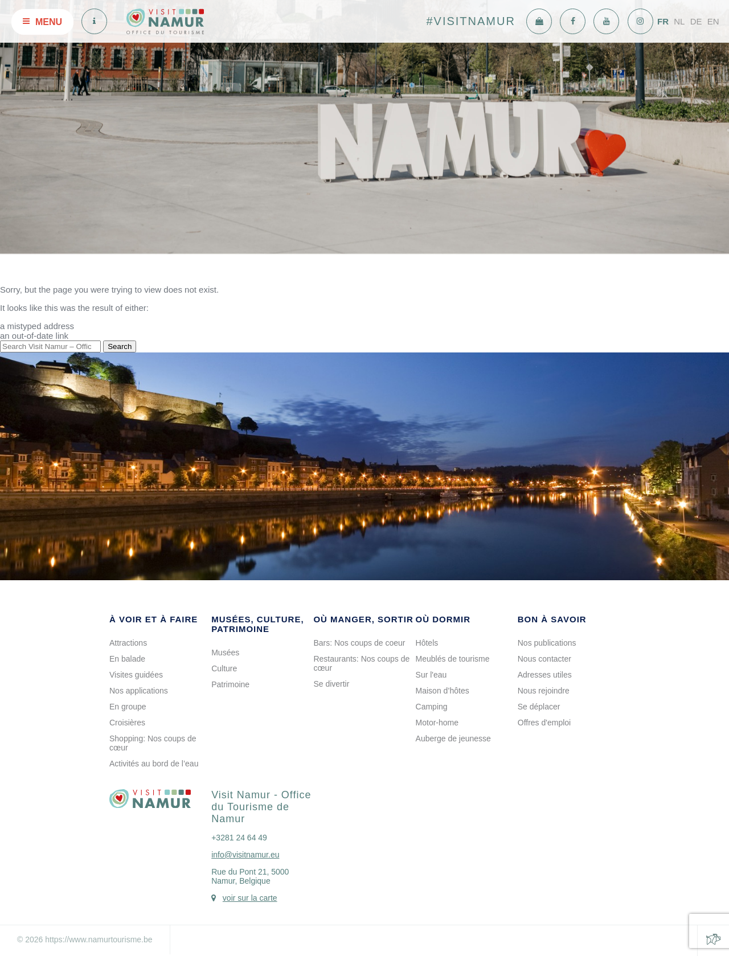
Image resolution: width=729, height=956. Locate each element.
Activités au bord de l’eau (153, 763)
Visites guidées (136, 674)
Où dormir (443, 619)
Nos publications (547, 642)
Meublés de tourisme (453, 658)
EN (713, 21)
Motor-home (437, 722)
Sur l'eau (431, 674)
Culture (224, 668)
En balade (127, 658)
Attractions (128, 642)
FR (663, 21)
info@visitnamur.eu (245, 854)
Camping (432, 706)
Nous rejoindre (544, 690)
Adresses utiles (545, 674)
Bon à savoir (552, 619)
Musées (225, 652)
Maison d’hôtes (442, 690)
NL (679, 21)
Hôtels (427, 642)
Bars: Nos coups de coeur (359, 642)
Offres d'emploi (544, 722)
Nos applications (138, 690)
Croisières (127, 722)
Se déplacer (539, 706)
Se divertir (331, 683)
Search (120, 346)
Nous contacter (544, 658)
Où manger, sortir (363, 619)
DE (696, 21)
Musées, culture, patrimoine (257, 624)
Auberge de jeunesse (453, 738)
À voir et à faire (153, 619)
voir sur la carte (250, 897)
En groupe (127, 706)
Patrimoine (230, 684)
